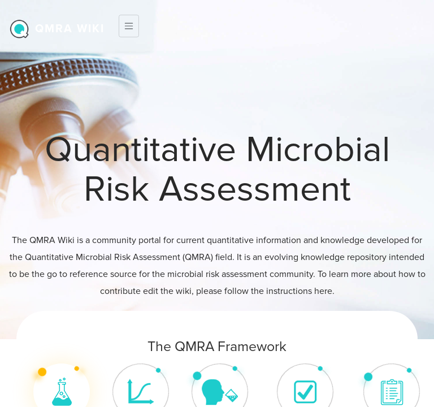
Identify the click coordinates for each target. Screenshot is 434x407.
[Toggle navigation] (129, 26)
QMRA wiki (70, 29)
